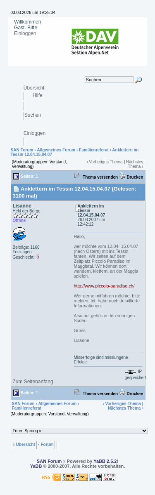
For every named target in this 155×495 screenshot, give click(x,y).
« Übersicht (23, 444)
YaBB (36, 466)
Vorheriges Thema (106, 162)
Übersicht (34, 87)
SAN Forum (22, 150)
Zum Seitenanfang (33, 381)
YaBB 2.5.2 (105, 461)
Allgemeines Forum (56, 150)
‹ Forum (45, 444)
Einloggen (25, 33)
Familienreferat (94, 150)
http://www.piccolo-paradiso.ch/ (104, 285)
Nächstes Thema (134, 164)
